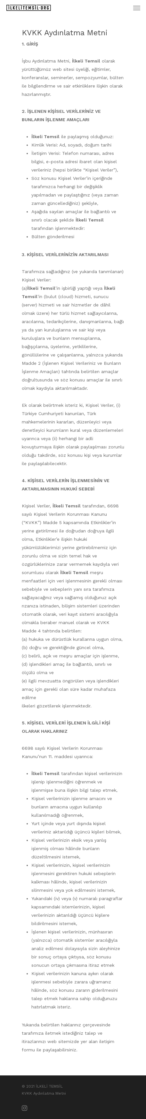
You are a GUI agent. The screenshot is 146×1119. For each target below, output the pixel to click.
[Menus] (136, 7)
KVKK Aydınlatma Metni (44, 1093)
